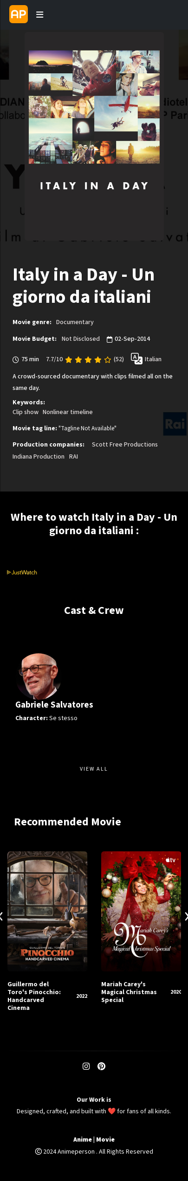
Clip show (26, 412)
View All (94, 769)
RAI (73, 456)
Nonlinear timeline (68, 412)
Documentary (75, 322)
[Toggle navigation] (39, 14)
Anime (82, 1140)
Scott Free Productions (125, 444)
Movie (105, 1140)
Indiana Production (39, 456)
